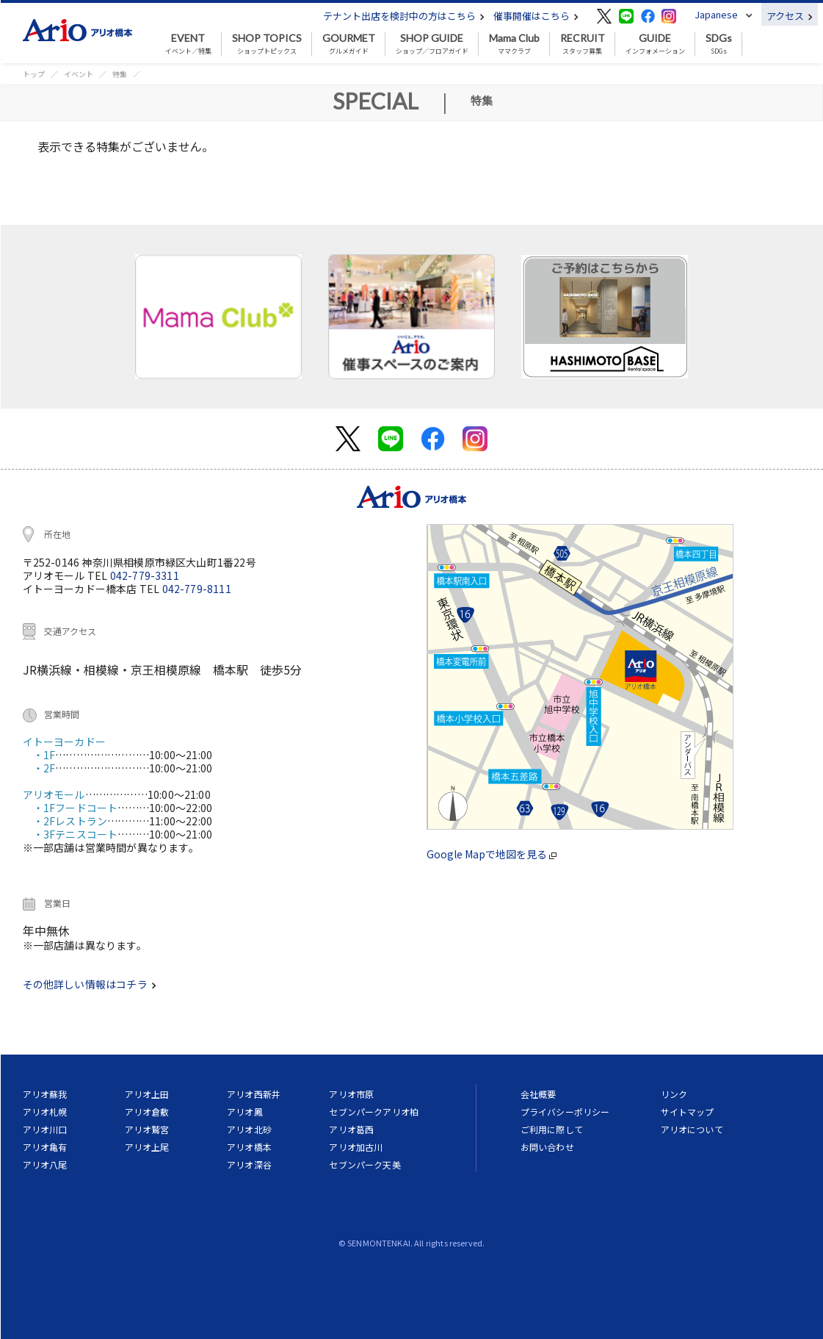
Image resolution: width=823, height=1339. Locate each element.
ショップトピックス (267, 44)
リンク (674, 1094)
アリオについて (692, 1129)
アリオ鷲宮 (147, 1129)
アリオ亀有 (45, 1147)
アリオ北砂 (249, 1129)
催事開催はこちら (536, 16)
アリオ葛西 (351, 1129)
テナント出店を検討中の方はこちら (404, 16)
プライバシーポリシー (565, 1111)
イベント (78, 73)
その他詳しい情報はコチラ (89, 984)
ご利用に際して (552, 1129)
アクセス (789, 16)
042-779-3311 (144, 575)
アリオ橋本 (249, 1147)
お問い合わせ (547, 1147)
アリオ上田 (147, 1094)
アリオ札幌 (45, 1111)
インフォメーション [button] (655, 44)
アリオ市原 (351, 1094)
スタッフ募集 (582, 44)
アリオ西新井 (253, 1094)
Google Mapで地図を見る (491, 854)
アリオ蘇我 (45, 1094)
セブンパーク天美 (364, 1164)
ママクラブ (514, 44)
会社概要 (538, 1094)
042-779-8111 (196, 588)
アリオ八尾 (45, 1164)
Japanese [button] (716, 14)
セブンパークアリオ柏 (373, 1111)
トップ (34, 73)
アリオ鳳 (245, 1111)
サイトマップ (687, 1111)
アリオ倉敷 (147, 1111)
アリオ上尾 (147, 1147)
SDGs (719, 44)
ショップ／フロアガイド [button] (432, 44)
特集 (119, 73)
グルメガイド (348, 44)
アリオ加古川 (356, 1147)
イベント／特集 (188, 44)
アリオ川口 (45, 1129)
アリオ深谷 (249, 1164)
